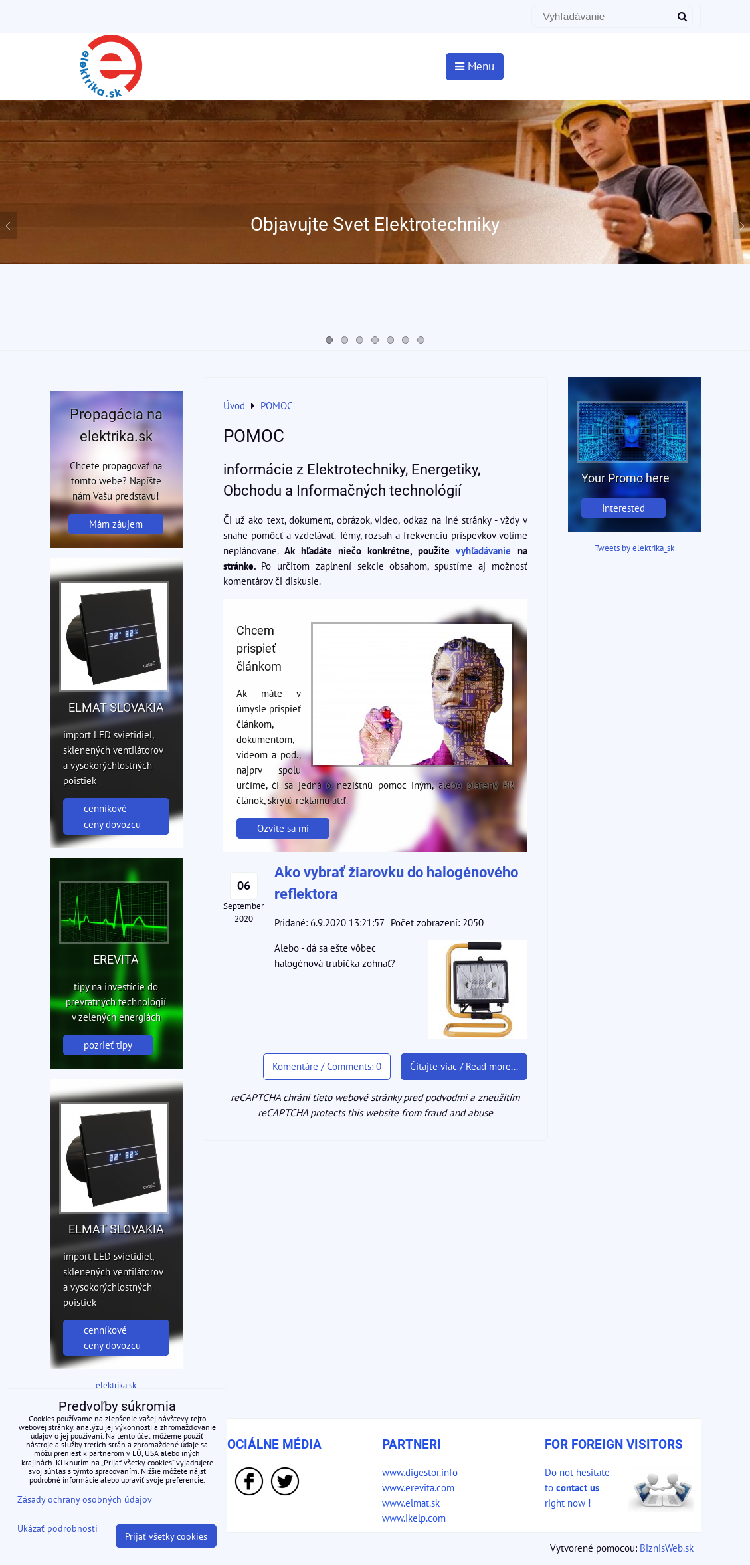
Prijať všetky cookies (166, 1536)
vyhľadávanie (483, 550)
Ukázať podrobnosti (57, 1528)
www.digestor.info (420, 1472)
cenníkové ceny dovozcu (112, 815)
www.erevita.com (418, 1487)
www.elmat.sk (411, 1502)
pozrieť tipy (108, 1044)
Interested (623, 507)
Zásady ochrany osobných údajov (84, 1499)
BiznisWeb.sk (667, 1547)
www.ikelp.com (414, 1517)
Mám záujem (116, 523)
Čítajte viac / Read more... (464, 1066)
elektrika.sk (116, 1385)
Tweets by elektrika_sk (634, 548)
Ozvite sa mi (283, 828)
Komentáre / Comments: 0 (326, 1066)
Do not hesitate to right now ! (577, 1487)
